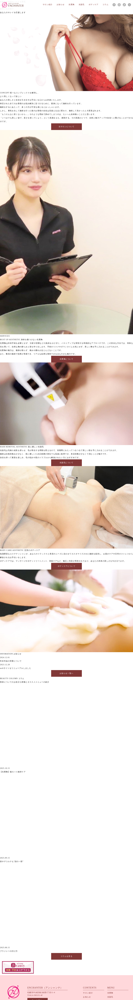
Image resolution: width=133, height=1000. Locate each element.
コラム (105, 5)
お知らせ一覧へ (66, 673)
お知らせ (61, 5)
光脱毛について (66, 462)
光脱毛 (82, 5)
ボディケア (93, 5)
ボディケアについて (66, 566)
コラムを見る (66, 956)
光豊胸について (66, 359)
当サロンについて (66, 126)
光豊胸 (72, 5)
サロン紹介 (48, 5)
